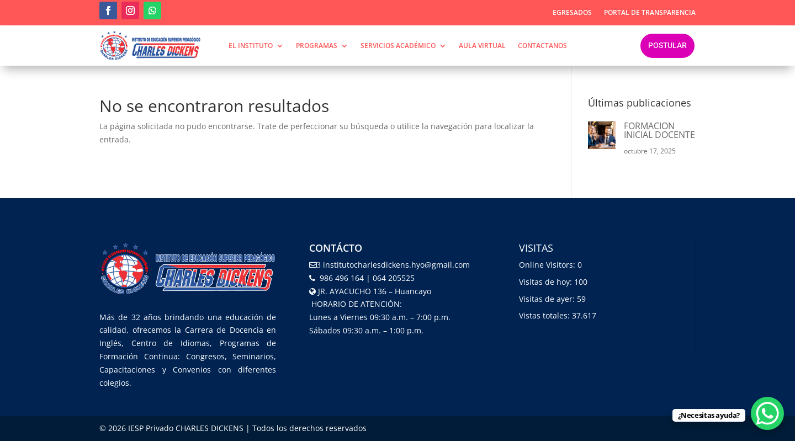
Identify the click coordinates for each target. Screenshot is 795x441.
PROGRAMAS (316, 46)
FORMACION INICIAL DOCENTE (659, 130)
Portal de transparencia (650, 13)
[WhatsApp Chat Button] (767, 413)
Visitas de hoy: (546, 282)
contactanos (542, 46)
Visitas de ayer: (548, 299)
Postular (667, 45)
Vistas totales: (545, 315)
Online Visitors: (548, 264)
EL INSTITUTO (251, 46)
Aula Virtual (482, 46)
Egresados (572, 13)
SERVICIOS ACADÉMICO (398, 46)
